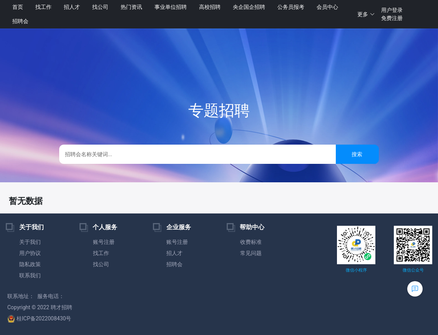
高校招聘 (210, 7)
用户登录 (392, 10)
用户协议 (30, 253)
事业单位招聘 (170, 7)
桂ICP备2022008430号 (39, 318)
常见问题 (251, 253)
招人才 (72, 7)
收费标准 (251, 242)
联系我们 (30, 275)
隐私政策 (30, 264)
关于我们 (30, 242)
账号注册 (103, 242)
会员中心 (327, 7)
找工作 (43, 7)
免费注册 (392, 18)
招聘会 (20, 21)
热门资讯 (131, 7)
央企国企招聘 (249, 7)
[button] (366, 14)
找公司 (100, 7)
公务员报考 (290, 7)
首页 (17, 7)
